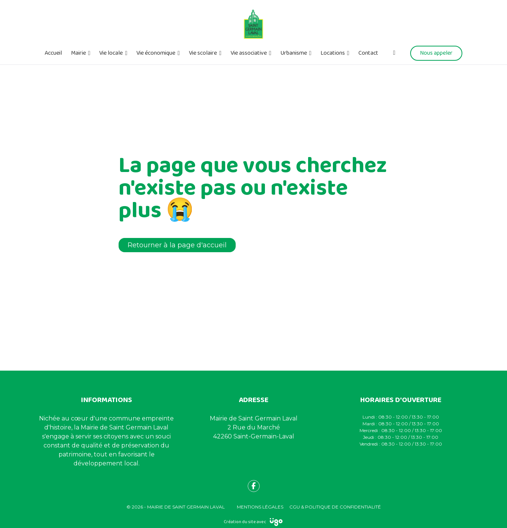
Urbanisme (293, 53)
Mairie (78, 53)
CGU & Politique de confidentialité (335, 507)
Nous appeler (436, 53)
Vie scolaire (203, 53)
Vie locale (111, 53)
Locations (332, 53)
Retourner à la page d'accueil (177, 245)
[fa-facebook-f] (254, 486)
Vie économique (155, 53)
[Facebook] (394, 53)
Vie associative (248, 53)
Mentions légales (260, 507)
